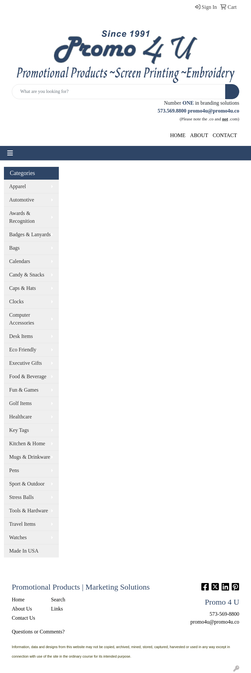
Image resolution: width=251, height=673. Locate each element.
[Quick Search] (119, 91)
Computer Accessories (21, 319)
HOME (178, 135)
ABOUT (199, 135)
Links (57, 608)
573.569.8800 (172, 111)
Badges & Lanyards (30, 234)
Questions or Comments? (38, 631)
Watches (18, 537)
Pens (14, 470)
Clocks (16, 301)
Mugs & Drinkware (29, 457)
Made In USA (24, 551)
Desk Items (21, 336)
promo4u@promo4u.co (213, 111)
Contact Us (23, 618)
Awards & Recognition (22, 217)
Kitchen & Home (27, 443)
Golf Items (20, 403)
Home (18, 599)
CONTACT (225, 135)
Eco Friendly (22, 349)
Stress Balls (21, 497)
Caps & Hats (22, 288)
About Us (22, 608)
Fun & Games (24, 390)
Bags (14, 248)
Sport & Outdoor (26, 484)
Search (58, 599)
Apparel (17, 186)
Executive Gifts (25, 363)
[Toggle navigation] (10, 153)
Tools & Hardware (28, 510)
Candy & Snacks (26, 274)
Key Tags (19, 430)
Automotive (21, 200)
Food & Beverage (27, 376)
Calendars (19, 261)
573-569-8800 (224, 614)
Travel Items (22, 524)
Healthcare (20, 416)
